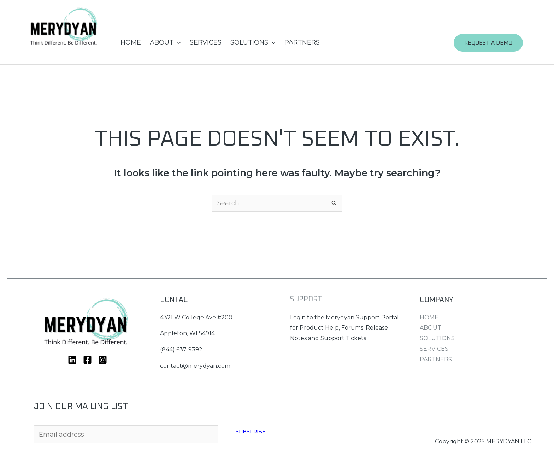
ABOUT (165, 42)
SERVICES (206, 42)
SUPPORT (306, 299)
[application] (177, 42)
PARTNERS (302, 42)
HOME (130, 42)
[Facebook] (87, 360)
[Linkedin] (72, 360)
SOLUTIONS (253, 42)
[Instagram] (102, 360)
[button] (492, 43)
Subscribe (251, 432)
